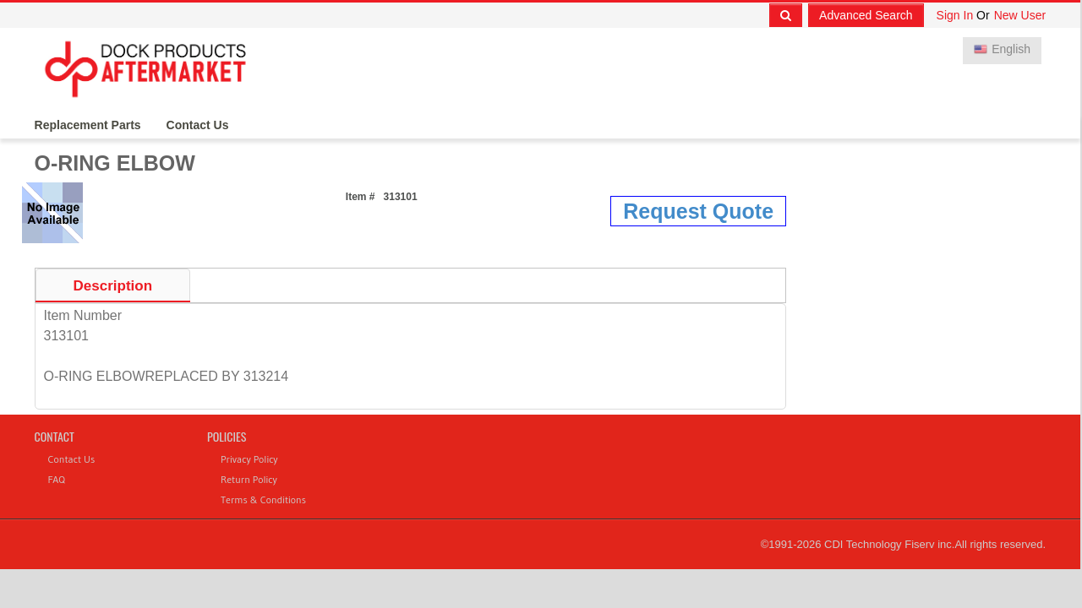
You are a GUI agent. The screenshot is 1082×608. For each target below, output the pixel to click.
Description (113, 286)
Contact (54, 436)
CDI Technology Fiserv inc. (889, 544)
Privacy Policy (249, 459)
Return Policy (249, 479)
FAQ (56, 479)
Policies (226, 436)
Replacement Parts (88, 125)
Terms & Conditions (263, 499)
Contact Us (198, 125)
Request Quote (698, 211)
